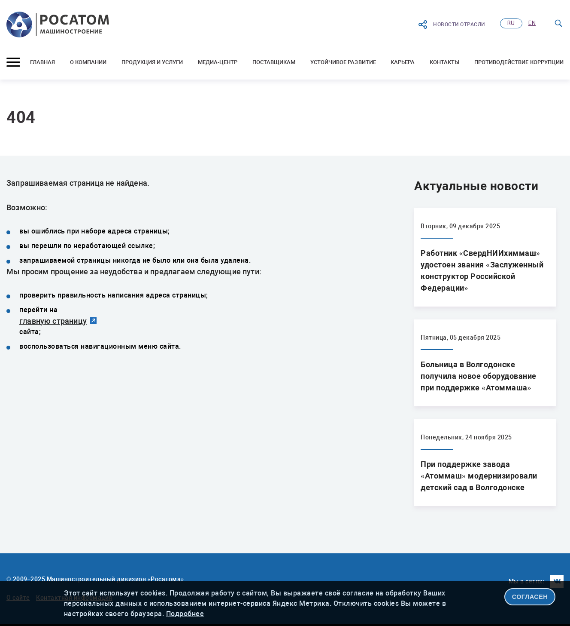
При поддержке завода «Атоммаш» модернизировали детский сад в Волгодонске (479, 476)
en (532, 23)
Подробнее (185, 614)
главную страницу (53, 320)
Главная (42, 62)
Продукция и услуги (152, 62)
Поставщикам (274, 62)
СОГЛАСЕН (530, 596)
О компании (88, 62)
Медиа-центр (218, 62)
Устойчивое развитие (343, 62)
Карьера (403, 62)
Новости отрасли (451, 24)
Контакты (444, 62)
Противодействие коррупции (519, 62)
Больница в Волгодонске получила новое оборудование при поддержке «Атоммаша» (479, 376)
